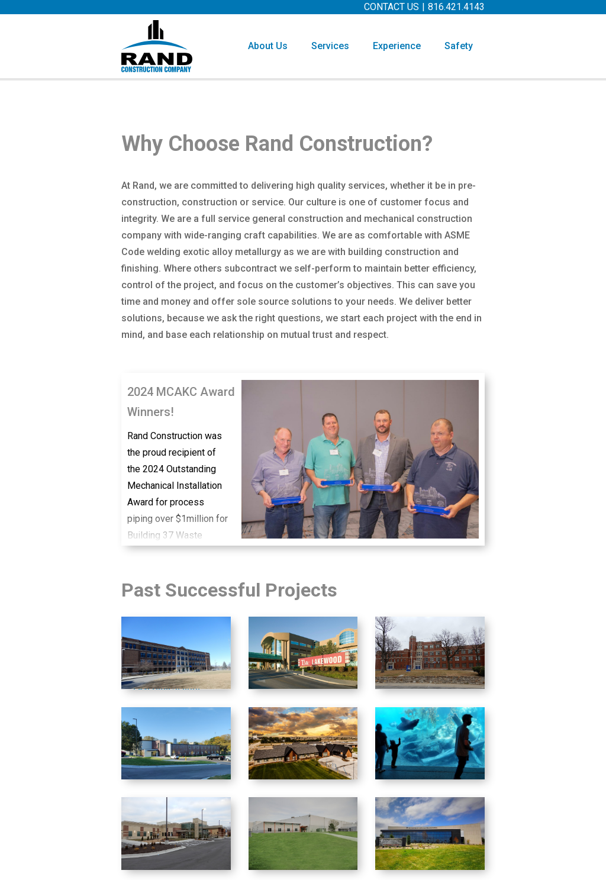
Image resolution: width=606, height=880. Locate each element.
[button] (330, 46)
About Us (268, 45)
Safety (458, 45)
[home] (156, 46)
